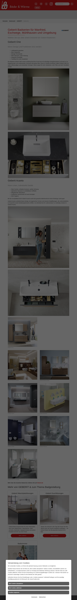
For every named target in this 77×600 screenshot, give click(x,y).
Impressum (34, 597)
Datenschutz (42, 597)
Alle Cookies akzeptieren (16, 583)
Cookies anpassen (14, 592)
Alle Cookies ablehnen (15, 588)
